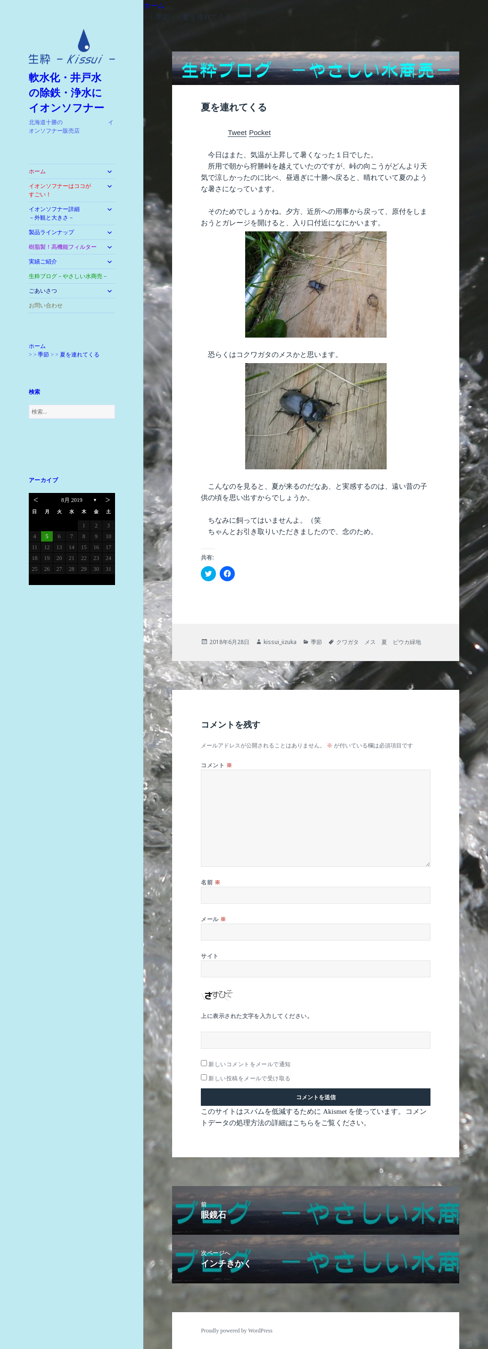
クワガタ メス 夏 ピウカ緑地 (378, 642)
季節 (316, 642)
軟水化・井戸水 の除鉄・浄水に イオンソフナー (71, 93)
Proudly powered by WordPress (237, 1330)
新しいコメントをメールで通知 (249, 1064)
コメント (216, 765)
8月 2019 (72, 500)
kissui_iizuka (280, 642)
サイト (209, 956)
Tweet (237, 132)
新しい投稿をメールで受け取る (249, 1078)
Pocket (260, 132)
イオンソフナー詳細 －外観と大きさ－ (63, 213)
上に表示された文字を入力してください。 (257, 1016)
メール (213, 919)
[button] (72, 46)
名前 (210, 882)
